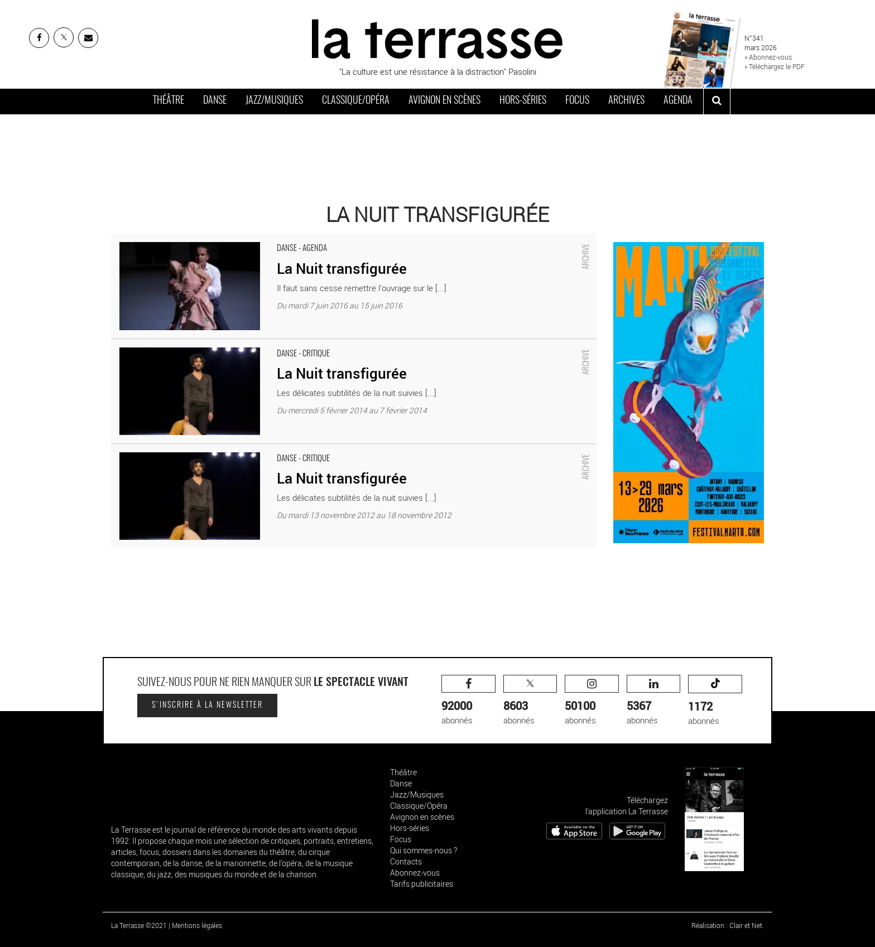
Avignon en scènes (444, 101)
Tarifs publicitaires (421, 883)
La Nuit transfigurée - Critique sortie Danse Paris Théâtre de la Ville (232, 239)
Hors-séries (522, 101)
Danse (215, 101)
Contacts (406, 861)
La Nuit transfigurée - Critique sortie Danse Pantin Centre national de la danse (252, 344)
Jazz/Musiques (274, 101)
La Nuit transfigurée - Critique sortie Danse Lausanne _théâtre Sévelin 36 (243, 449)
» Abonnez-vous (768, 56)
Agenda (678, 101)
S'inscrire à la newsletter (207, 705)
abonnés (468, 700)
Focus (577, 101)
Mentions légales (197, 925)
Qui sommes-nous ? (423, 850)
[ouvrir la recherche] (717, 101)
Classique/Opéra (356, 101)
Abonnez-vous (415, 872)
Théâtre (168, 101)
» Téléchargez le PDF (774, 66)
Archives (626, 101)
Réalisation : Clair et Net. (727, 925)
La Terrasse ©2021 (139, 925)
